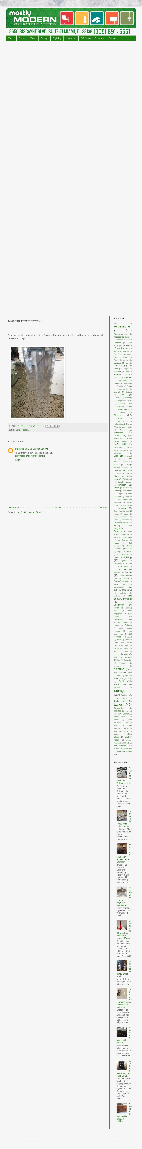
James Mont (127, 537)
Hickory (117, 526)
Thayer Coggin (122, 714)
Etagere (120, 494)
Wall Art (125, 743)
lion (130, 564)
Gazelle (129, 502)
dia (127, 473)
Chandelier (118, 418)
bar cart (118, 365)
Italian (116, 537)
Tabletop (117, 711)
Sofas (129, 678)
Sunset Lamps (120, 698)
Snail (119, 676)
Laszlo (126, 554)
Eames (117, 491)
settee (116, 673)
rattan (126, 654)
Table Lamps (120, 701)
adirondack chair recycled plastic (30, 456)
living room (123, 566)
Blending (128, 383)
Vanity (126, 728)
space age (120, 684)
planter (116, 648)
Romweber (128, 660)
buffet (122, 395)
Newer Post (14, 507)
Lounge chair (120, 569)
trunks (116, 725)
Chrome (117, 435)
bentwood (123, 380)
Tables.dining (119, 708)
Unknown (19, 449)
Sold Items (86, 38)
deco (116, 465)
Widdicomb (128, 749)
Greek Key (118, 511)
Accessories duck (121, 334)
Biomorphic (118, 383)
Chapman (117, 421)
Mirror (116, 608)
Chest (122, 430)
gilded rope (120, 505)
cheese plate (127, 427)
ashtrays (125, 357)
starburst (117, 687)
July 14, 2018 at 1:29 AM (36, 449)
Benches (128, 377)
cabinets (128, 398)
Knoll (119, 549)
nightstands (118, 619)
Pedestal (25, 430)
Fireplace (128, 496)
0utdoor (117, 323)
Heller (116, 520)
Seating (22, 38)
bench (116, 377)
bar (127, 363)
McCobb (123, 593)
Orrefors (117, 625)
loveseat (117, 572)
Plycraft (116, 651)
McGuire (117, 596)
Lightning (124, 561)
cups (119, 459)
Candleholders (123, 404)
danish (125, 462)
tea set (129, 711)
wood (119, 751)
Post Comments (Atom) (31, 512)
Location (99, 38)
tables (118, 704)
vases (125, 731)
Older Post (102, 507)
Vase (116, 731)
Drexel (116, 488)
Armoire (126, 351)
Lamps (128, 551)
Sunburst (124, 695)
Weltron (117, 749)
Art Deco (118, 354)
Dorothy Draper (125, 482)
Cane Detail (118, 406)
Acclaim (120, 340)
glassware (122, 508)
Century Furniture (124, 409)
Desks (119, 473)
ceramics (123, 412)
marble (116, 584)
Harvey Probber (120, 517)
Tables (33, 38)
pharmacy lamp (123, 640)
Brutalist (129, 392)
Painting (128, 625)
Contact (112, 38)
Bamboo (117, 363)
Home (11, 38)
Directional (127, 479)
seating (119, 669)
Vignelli (116, 734)
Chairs (117, 415)
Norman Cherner (121, 622)
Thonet (116, 720)
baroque (125, 369)
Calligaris (120, 401)
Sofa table (118, 678)
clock (126, 438)
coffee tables (118, 447)
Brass (129, 386)
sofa (126, 676)
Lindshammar (119, 564)
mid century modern (123, 597)
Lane (119, 554)
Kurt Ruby (128, 549)
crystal (129, 456)
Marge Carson (119, 587)
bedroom (117, 372)
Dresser (122, 485)
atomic (125, 360)
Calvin (129, 401)
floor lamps (122, 499)
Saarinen (123, 663)
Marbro (125, 584)
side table (127, 673)
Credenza (118, 456)
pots (126, 651)
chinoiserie (118, 433)
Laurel (116, 558)
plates (126, 648)
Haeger (126, 514)
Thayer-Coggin (119, 717)
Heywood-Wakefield (121, 523)
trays (127, 722)
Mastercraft (127, 590)
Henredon (125, 520)
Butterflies (117, 398)
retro (115, 657)
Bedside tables (121, 375)
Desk (116, 470)
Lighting (57, 38)
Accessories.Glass (121, 337)
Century (129, 406)
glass (130, 505)
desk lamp (127, 470)
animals (117, 351)
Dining (116, 476)
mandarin (125, 581)
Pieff (126, 645)
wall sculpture (120, 746)
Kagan (116, 543)
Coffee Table (120, 444)
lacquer (119, 552)
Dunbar (126, 488)
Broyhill (117, 392)
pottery (117, 654)
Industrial (125, 534)
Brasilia (120, 386)
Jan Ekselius (123, 540)
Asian (116, 360)
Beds (127, 372)
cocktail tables (120, 441)
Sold (121, 681)
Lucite (18, 430)
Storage (44, 38)
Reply (17, 460)
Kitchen (128, 546)
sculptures (117, 666)
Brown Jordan (122, 389)
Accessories (71, 38)
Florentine (117, 502)
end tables (127, 491)
